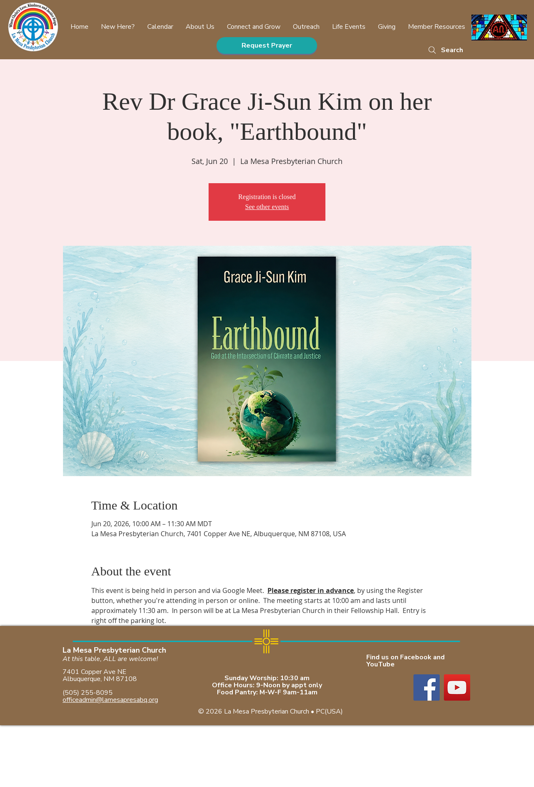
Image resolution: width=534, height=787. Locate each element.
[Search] (445, 49)
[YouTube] (457, 687)
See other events (267, 206)
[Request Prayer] (267, 45)
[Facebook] (426, 687)
